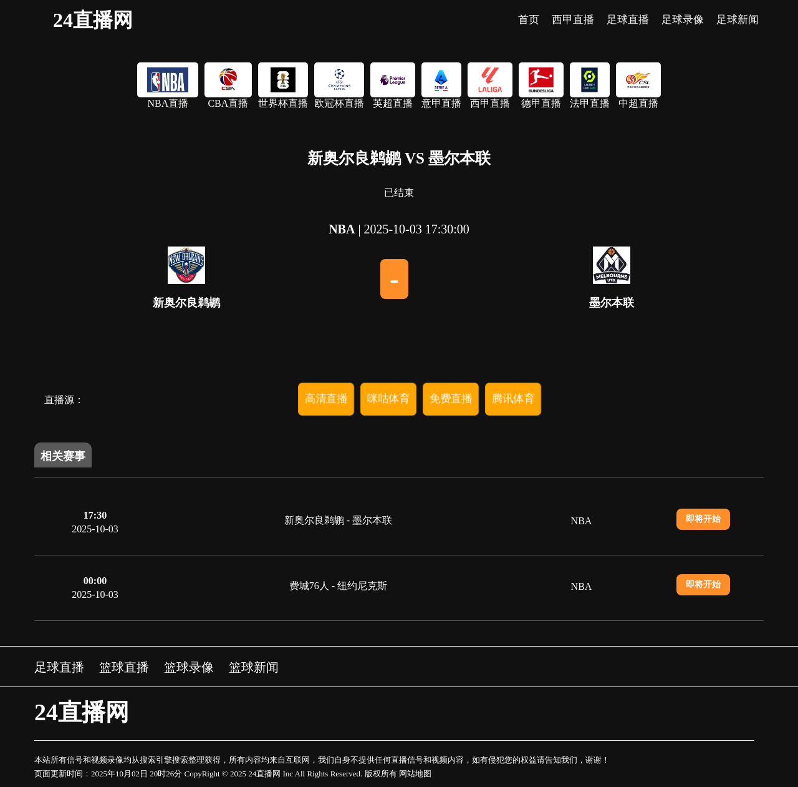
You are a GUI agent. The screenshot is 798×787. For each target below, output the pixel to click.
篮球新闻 (254, 667)
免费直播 (451, 398)
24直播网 (93, 20)
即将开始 (703, 519)
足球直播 (59, 667)
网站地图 (415, 773)
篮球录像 (189, 667)
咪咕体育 (388, 398)
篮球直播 (124, 667)
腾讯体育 (513, 398)
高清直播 (326, 398)
